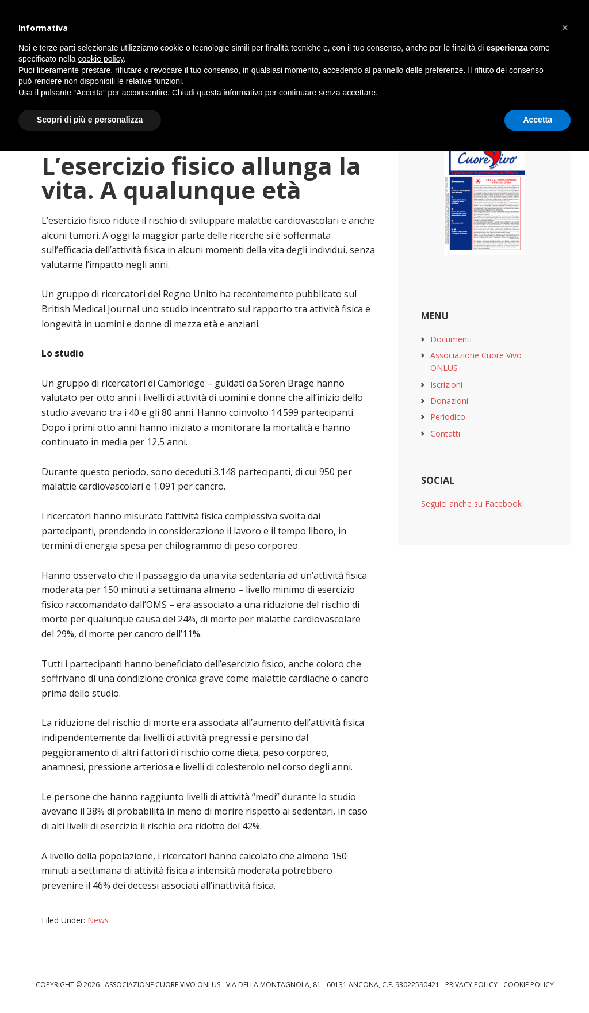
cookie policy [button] (101, 58)
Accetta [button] (537, 119)
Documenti (451, 339)
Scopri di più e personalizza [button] (90, 119)
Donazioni (449, 400)
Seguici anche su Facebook (471, 503)
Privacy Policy (471, 984)
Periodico (447, 416)
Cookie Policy (528, 984)
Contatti (445, 433)
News (98, 920)
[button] (565, 27)
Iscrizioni (446, 384)
